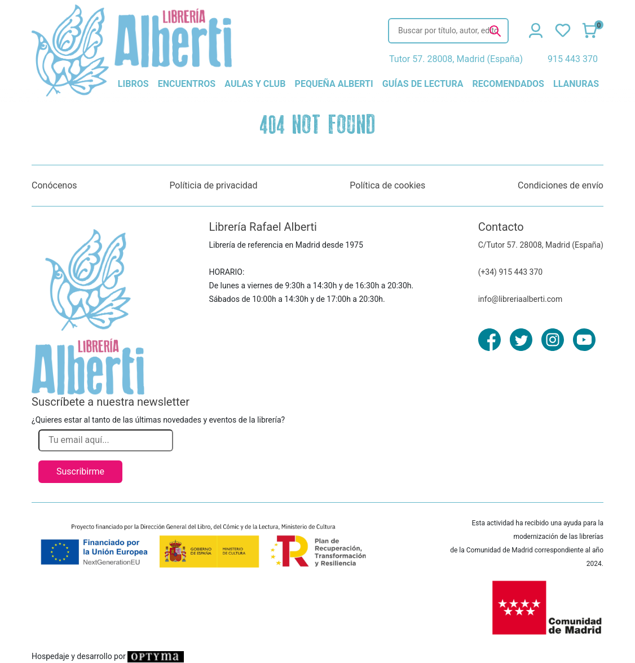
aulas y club (254, 83)
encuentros (186, 83)
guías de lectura (423, 83)
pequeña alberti (334, 83)
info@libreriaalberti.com (520, 299)
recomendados (508, 83)
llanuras (576, 83)
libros (133, 83)
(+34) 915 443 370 (510, 271)
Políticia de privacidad (213, 185)
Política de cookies (387, 185)
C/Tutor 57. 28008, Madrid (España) (540, 244)
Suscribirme (80, 471)
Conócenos (54, 185)
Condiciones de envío (560, 185)
